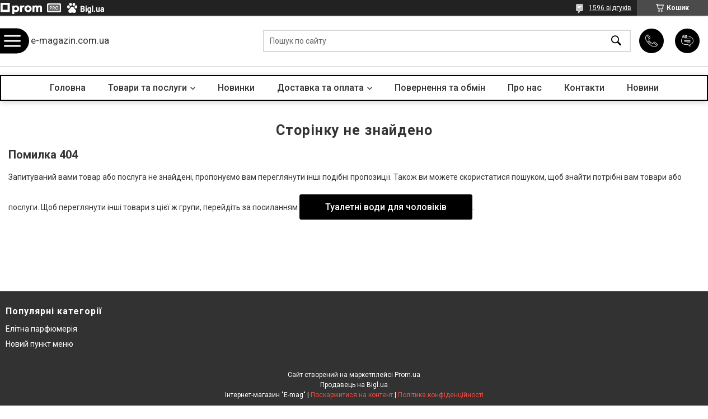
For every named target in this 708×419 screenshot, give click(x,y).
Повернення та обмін (440, 87)
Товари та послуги (147, 87)
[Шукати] (616, 41)
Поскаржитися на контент (352, 395)
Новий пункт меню (39, 343)
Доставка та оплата (320, 87)
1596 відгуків (610, 8)
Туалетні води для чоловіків (386, 207)
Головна (68, 87)
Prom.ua (407, 375)
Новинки (236, 87)
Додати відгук (687, 41)
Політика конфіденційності (441, 395)
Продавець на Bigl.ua (354, 385)
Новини (643, 87)
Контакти (584, 87)
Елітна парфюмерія (41, 328)
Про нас (525, 87)
